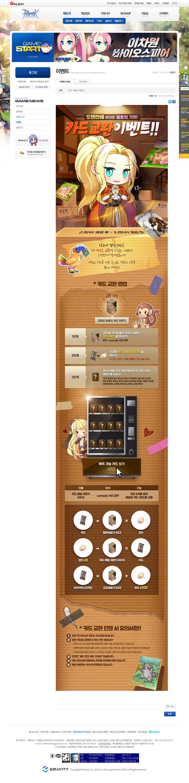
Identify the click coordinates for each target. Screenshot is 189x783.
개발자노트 (89, 21)
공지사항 (68, 21)
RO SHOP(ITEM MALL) (125, 14)
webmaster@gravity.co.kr (55, 743)
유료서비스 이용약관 (60, 732)
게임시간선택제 (117, 732)
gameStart (33, 44)
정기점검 (142, 732)
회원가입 (22, 81)
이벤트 (99, 21)
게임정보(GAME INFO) (85, 14)
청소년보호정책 (100, 732)
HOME (155, 72)
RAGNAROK (30, 14)
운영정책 (131, 732)
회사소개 (33, 732)
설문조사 (108, 21)
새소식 (163, 72)
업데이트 (79, 21)
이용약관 (44, 732)
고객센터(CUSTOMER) (164, 14)
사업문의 (155, 732)
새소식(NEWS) (67, 14)
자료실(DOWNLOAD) (145, 14)
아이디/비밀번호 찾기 (39, 81)
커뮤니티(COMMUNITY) (105, 14)
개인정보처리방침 (81, 732)
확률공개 (119, 21)
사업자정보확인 (104, 743)
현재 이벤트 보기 (76, 59)
